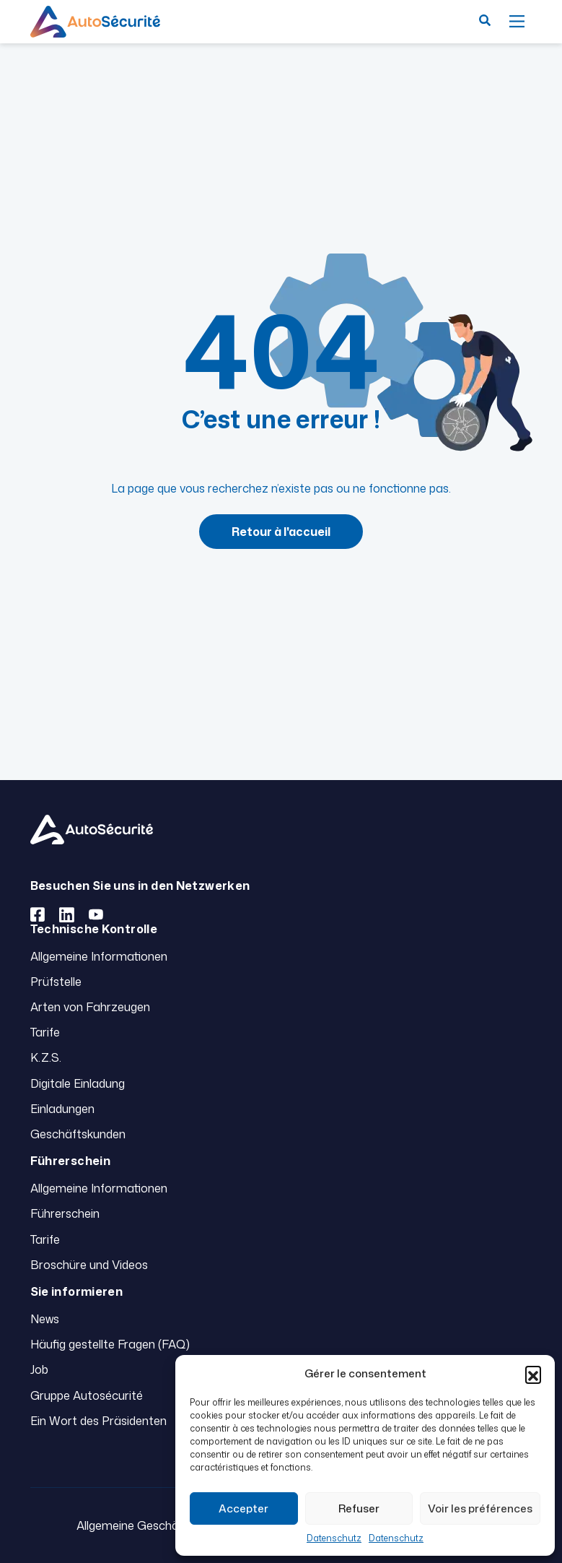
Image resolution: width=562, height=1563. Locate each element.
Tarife (45, 1032)
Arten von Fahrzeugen (90, 1007)
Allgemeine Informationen (98, 956)
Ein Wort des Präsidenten (98, 1421)
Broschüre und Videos (89, 1265)
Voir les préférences (480, 1508)
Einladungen (62, 1109)
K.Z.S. (45, 1057)
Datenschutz (334, 1538)
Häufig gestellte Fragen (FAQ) (110, 1344)
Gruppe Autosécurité (86, 1395)
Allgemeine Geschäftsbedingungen (168, 1525)
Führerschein (65, 1213)
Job (39, 1369)
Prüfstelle (56, 982)
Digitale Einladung (77, 1083)
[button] (533, 1374)
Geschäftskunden (78, 1134)
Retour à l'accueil (281, 532)
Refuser (358, 1508)
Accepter (243, 1508)
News (44, 1319)
